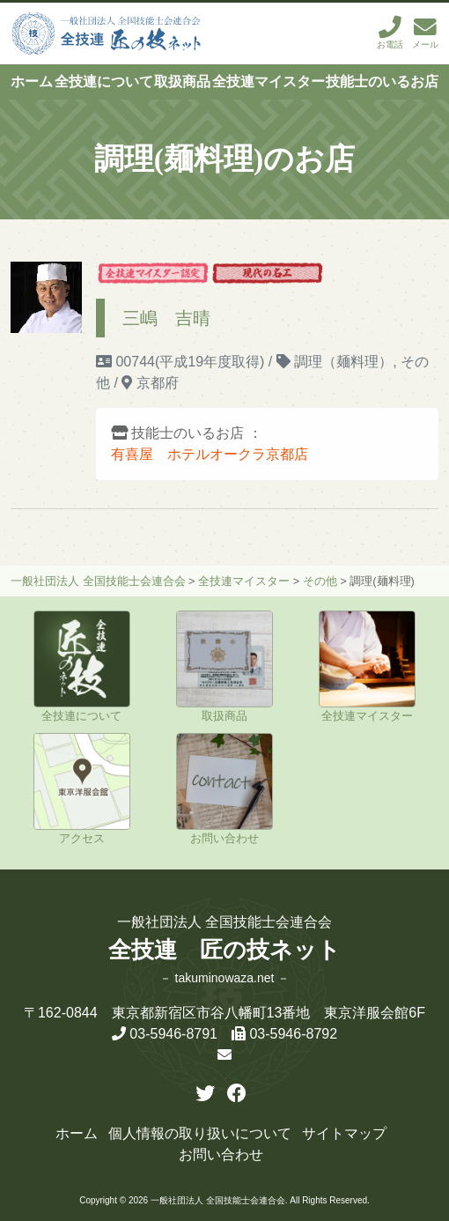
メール (425, 33)
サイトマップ (344, 1133)
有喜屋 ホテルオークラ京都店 (209, 454)
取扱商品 (182, 81)
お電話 (390, 33)
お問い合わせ (221, 1154)
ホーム (32, 81)
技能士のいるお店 (382, 81)
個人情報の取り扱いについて (199, 1133)
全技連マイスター (268, 81)
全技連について (104, 81)
